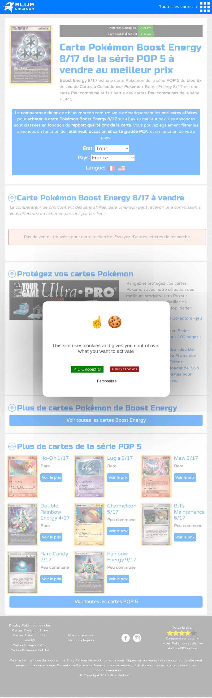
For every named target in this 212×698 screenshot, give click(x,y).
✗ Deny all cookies (124, 369)
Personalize (107, 381)
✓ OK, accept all (87, 369)
